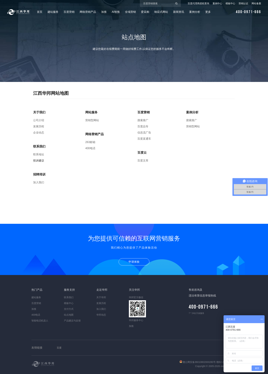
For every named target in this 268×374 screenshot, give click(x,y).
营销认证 (243, 3)
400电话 (90, 148)
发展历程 (38, 126)
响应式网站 (161, 11)
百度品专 (142, 126)
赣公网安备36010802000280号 (198, 362)
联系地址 (38, 154)
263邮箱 (90, 142)
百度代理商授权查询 (198, 3)
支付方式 (68, 309)
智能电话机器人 (39, 320)
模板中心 (230, 3)
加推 (104, 11)
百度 (59, 347)
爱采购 (145, 11)
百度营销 (69, 11)
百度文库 (142, 160)
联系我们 (68, 297)
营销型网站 (92, 120)
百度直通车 (144, 138)
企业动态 (38, 132)
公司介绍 (38, 120)
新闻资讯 (178, 11)
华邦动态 (101, 314)
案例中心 (217, 3)
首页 (39, 11)
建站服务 (53, 11)
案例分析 (194, 11)
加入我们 (38, 182)
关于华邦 (101, 297)
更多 (208, 11)
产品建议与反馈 (72, 320)
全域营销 (130, 11)
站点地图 (68, 314)
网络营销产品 (88, 11)
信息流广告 (144, 132)
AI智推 (116, 11)
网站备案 (256, 3)
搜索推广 (142, 120)
